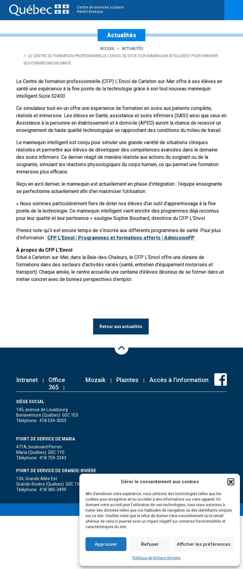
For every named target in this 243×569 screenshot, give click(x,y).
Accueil (107, 48)
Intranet (27, 380)
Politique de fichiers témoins (156, 558)
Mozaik (95, 380)
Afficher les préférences (203, 544)
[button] (231, 482)
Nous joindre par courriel (41, 426)
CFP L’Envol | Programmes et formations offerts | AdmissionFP (120, 238)
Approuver (106, 544)
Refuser (150, 544)
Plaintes (127, 380)
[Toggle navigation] (233, 10)
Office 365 (57, 383)
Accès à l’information (179, 380)
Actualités (132, 48)
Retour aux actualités (121, 326)
